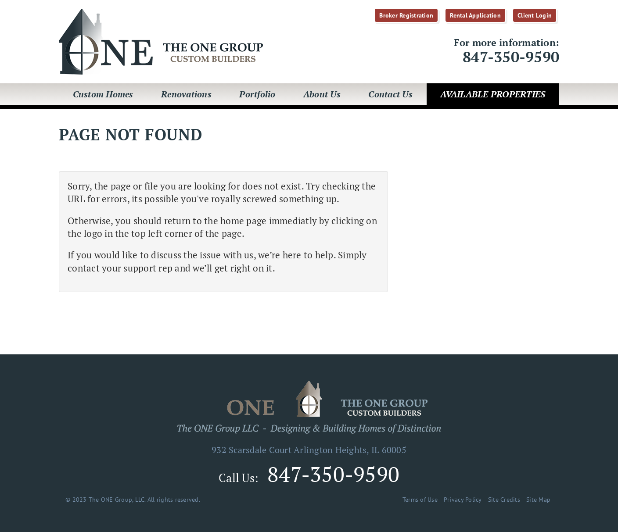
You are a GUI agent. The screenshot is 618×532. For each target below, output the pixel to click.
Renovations (186, 94)
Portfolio (257, 94)
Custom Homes (103, 94)
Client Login (534, 15)
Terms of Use (420, 499)
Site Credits (504, 499)
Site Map (538, 499)
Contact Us (390, 94)
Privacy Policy (463, 499)
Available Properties (492, 94)
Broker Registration (406, 15)
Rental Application (475, 15)
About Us (322, 94)
